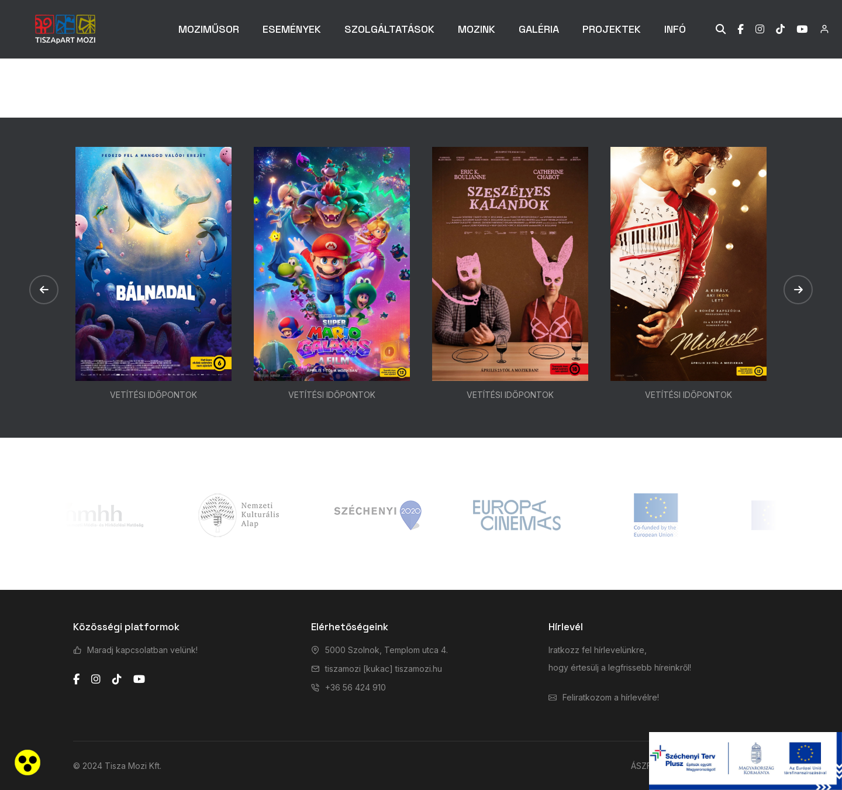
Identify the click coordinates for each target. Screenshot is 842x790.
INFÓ (675, 29)
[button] (43, 289)
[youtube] (139, 679)
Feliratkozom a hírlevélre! (611, 697)
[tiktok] (117, 679)
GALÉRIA (539, 29)
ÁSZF (641, 766)
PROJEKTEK (611, 29)
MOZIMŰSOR (208, 29)
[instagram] (96, 679)
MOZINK (476, 29)
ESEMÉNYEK (292, 29)
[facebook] (76, 679)
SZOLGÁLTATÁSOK (389, 29)
